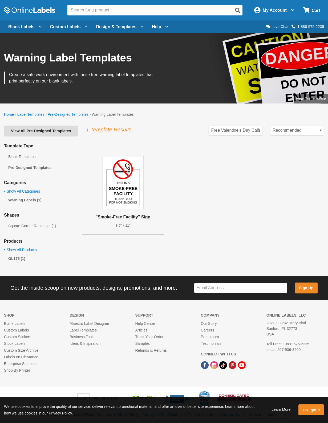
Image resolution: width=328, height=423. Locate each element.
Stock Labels (14, 343)
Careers (207, 330)
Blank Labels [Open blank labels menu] (25, 26)
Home (9, 114)
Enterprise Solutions (20, 364)
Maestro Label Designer (89, 323)
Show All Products (20, 250)
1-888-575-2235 (307, 26)
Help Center (145, 323)
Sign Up (306, 288)
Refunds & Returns (151, 350)
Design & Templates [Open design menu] (119, 26)
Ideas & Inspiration (85, 343)
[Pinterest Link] (233, 365)
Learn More (281, 409)
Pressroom (210, 337)
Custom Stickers (17, 337)
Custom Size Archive (21, 350)
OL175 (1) (16, 258)
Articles (141, 330)
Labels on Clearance (21, 357)
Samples (142, 343)
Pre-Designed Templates (68, 114)
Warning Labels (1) (25, 200)
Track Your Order (149, 337)
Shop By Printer (17, 370)
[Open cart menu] (311, 10)
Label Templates (30, 114)
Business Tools (82, 337)
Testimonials (211, 343)
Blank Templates (21, 157)
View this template (311, 98)
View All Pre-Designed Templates (41, 131)
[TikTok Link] (223, 365)
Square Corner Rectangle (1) (32, 226)
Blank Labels (14, 323)
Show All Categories (22, 191)
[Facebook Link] (205, 365)
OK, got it (311, 410)
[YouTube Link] (242, 365)
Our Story (209, 323)
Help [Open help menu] (160, 26)
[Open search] (237, 10)
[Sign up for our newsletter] (240, 288)
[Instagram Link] (214, 365)
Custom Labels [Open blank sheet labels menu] (69, 26)
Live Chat (277, 26)
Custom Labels (16, 330)
